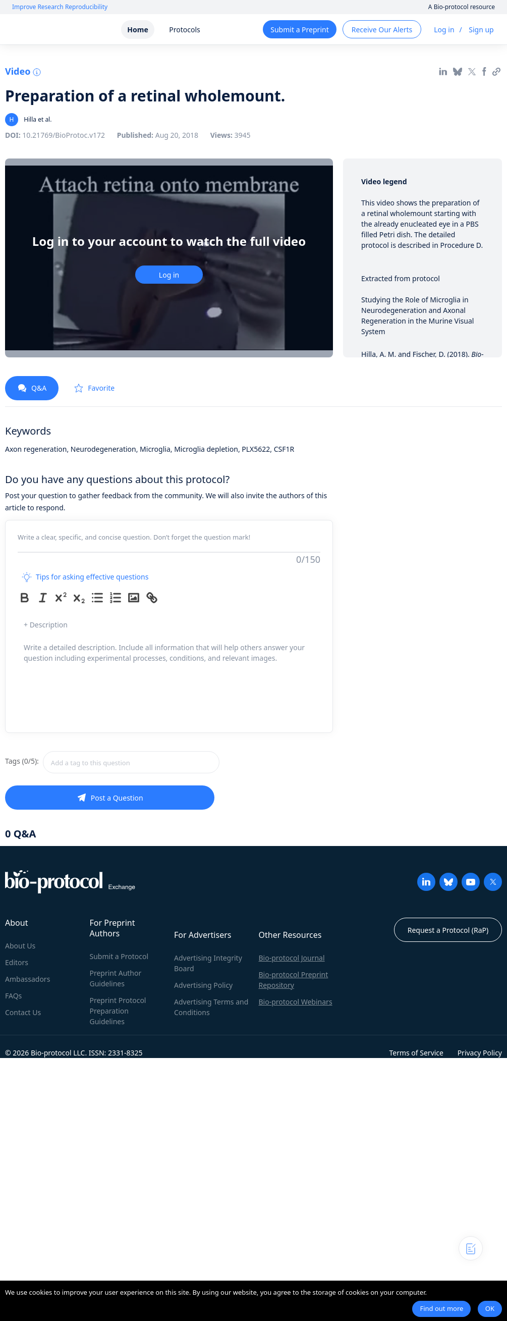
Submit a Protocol (119, 956)
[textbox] (131, 762)
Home (137, 29)
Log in (444, 29)
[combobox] (131, 762)
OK (489, 1308)
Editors (16, 962)
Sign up (481, 29)
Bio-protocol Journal (292, 958)
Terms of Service (416, 1053)
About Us (20, 945)
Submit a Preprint (299, 29)
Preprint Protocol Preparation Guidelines (118, 1010)
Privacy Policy (480, 1053)
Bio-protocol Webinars (295, 1002)
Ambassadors (27, 979)
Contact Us (23, 1012)
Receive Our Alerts (382, 29)
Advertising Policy (203, 985)
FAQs (13, 995)
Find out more (441, 1308)
